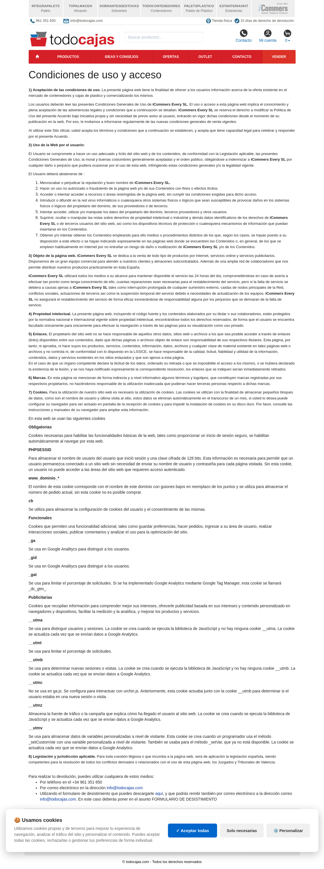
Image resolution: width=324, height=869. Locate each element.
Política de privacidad (52, 818)
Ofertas (171, 57)
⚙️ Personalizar (288, 845)
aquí (159, 793)
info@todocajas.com (125, 788)
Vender (279, 57)
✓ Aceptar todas (192, 845)
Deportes (259, 818)
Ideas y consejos (121, 57)
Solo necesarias (242, 845)
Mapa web (95, 818)
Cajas (145, 818)
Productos (68, 57)
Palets (193, 818)
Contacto (244, 36)
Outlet (205, 57)
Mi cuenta (268, 36)
